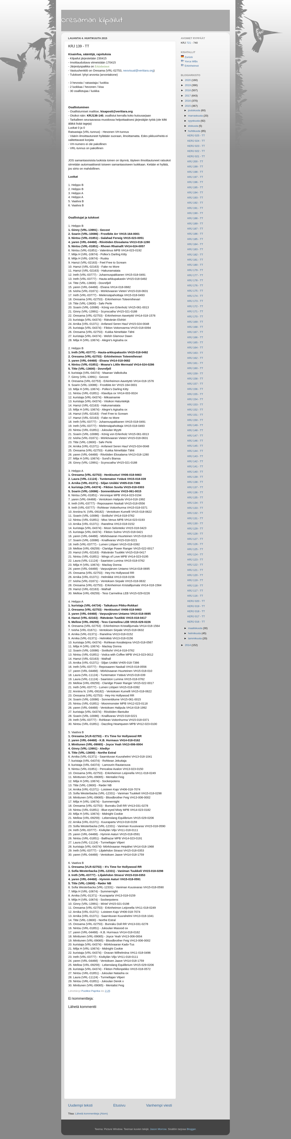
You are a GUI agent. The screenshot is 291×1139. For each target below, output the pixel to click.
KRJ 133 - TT (195, 507)
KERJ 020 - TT (196, 601)
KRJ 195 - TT (195, 187)
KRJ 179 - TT (195, 270)
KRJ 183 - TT (195, 249)
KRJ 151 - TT (195, 414)
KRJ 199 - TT (195, 166)
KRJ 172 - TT (195, 306)
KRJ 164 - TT (195, 347)
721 (189, 42)
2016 (188, 100)
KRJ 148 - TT (195, 430)
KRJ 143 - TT (195, 456)
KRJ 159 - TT (195, 373)
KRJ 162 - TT (195, 357)
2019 (188, 85)
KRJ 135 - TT (195, 497)
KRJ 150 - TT (195, 420)
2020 (188, 80)
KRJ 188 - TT (195, 218)
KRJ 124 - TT (195, 554)
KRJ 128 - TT (195, 533)
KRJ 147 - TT (195, 435)
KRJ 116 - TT (195, 595)
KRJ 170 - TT (195, 316)
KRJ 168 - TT (195, 326)
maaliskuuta (195, 628)
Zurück (189, 57)
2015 (188, 105)
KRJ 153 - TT (195, 404)
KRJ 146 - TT (195, 440)
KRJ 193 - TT (195, 197)
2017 (188, 95)
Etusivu (119, 1105)
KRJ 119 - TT (195, 580)
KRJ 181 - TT (195, 259)
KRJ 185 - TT (195, 239)
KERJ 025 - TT (196, 135)
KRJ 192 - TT (195, 202)
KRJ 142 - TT (195, 461)
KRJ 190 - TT (195, 213)
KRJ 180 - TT (195, 264)
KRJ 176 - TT (195, 285)
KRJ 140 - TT (195, 471)
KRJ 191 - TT (195, 208)
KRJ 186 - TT (195, 233)
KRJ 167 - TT (195, 332)
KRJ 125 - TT (195, 549)
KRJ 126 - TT (195, 544)
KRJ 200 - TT (195, 161)
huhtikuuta (194, 131)
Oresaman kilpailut (92, 20)
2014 (188, 645)
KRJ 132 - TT (195, 513)
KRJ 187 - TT (195, 228)
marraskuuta (196, 115)
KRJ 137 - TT (195, 487)
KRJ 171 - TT (195, 311)
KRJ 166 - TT (195, 337)
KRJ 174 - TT (195, 295)
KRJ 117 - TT (195, 590)
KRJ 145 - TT (195, 445)
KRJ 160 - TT (195, 368)
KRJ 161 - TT (195, 363)
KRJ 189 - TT (195, 223)
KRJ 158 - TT (195, 378)
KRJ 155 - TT (195, 394)
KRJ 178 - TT (195, 280)
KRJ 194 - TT (195, 192)
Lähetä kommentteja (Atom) (91, 1113)
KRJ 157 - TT (195, 383)
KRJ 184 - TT (195, 244)
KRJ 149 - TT (195, 425)
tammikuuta (195, 638)
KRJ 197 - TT (195, 176)
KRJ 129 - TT (195, 528)
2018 (188, 90)
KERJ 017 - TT (196, 616)
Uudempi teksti (80, 1105)
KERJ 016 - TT (196, 621)
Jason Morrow (158, 1129)
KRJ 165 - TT (195, 342)
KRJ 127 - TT (195, 538)
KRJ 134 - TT (195, 502)
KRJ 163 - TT (195, 352)
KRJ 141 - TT (195, 466)
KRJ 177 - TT (195, 275)
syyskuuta (194, 120)
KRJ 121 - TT (195, 570)
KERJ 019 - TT (196, 606)
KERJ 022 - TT (196, 151)
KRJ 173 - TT (195, 300)
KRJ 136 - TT (195, 492)
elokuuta (193, 125)
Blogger (191, 1129)
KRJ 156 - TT (195, 389)
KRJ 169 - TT (195, 321)
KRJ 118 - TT (195, 585)
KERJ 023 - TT (196, 145)
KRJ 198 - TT (195, 171)
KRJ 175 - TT (195, 290)
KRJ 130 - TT (195, 523)
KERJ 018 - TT (196, 611)
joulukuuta (194, 110)
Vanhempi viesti (159, 1105)
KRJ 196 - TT (195, 182)
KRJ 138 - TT (195, 481)
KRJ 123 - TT (195, 559)
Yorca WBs (191, 61)
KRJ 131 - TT (195, 518)
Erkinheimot (192, 65)
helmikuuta (195, 633)
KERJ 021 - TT (196, 156)
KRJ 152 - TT (195, 409)
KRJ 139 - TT (195, 476)
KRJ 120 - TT (195, 575)
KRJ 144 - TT (195, 450)
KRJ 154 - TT (195, 399)
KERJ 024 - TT (196, 140)
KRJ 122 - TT (195, 564)
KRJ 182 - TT (195, 254)
